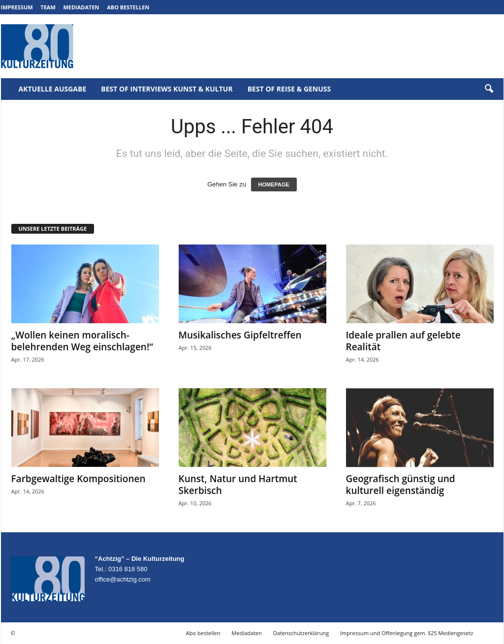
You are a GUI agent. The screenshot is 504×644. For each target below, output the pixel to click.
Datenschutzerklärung (301, 633)
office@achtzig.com (123, 579)
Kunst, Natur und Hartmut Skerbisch (238, 484)
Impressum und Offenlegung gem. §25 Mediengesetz (406, 633)
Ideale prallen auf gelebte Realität (403, 341)
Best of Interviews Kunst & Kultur (166, 88)
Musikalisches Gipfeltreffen (240, 335)
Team (48, 7)
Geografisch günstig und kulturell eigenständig (400, 484)
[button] (489, 89)
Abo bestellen (128, 7)
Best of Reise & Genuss (289, 88)
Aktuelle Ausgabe (53, 88)
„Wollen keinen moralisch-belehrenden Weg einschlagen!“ (82, 341)
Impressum (17, 7)
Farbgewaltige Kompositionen (78, 478)
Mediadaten (81, 7)
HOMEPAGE (273, 184)
